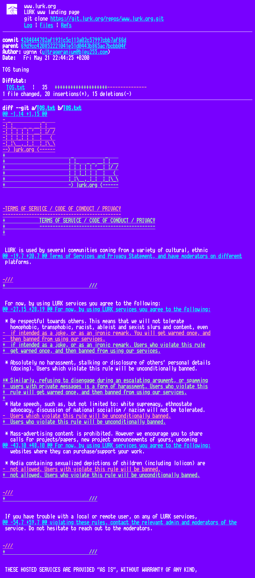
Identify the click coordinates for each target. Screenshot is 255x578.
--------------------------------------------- (62, 214)
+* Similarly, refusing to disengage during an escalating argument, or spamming (105, 380)
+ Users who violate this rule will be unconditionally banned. (84, 421)
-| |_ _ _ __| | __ (29, 126)
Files (46, 25)
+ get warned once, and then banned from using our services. (82, 350)
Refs (66, 25)
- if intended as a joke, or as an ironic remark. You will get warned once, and (107, 333)
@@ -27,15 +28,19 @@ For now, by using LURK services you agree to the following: (107, 309)
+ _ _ (60, 155)
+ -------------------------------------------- (79, 226)
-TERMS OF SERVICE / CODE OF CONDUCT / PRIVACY (62, 208)
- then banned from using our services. (54, 339)
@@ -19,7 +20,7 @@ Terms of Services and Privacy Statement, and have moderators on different (122, 256)
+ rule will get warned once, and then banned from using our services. (95, 392)
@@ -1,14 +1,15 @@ (25, 114)
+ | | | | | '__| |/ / (60, 167)
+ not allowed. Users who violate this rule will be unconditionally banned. (101, 475)
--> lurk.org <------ (29, 149)
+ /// (50, 285)
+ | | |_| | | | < (60, 173)
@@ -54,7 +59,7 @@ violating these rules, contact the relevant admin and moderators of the (120, 522)
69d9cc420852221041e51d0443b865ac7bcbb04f (73, 46)
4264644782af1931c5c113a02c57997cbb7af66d (73, 40)
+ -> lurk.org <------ (60, 185)
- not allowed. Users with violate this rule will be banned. (82, 469)
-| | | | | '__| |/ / (29, 131)
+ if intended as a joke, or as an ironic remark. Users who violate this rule (104, 345)
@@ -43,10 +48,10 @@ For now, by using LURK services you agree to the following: (107, 445)
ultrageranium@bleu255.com (75, 52)
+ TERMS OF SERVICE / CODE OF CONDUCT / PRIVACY (79, 220)
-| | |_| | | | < (29, 137)
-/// (8, 279)
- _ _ (29, 120)
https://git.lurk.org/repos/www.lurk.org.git (107, 18)
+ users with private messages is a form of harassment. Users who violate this (105, 386)
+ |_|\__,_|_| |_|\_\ (60, 179)
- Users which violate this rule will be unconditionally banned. (87, 416)
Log (28, 25)
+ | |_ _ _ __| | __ (60, 161)
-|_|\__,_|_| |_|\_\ (29, 143)
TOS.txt (16, 87)
